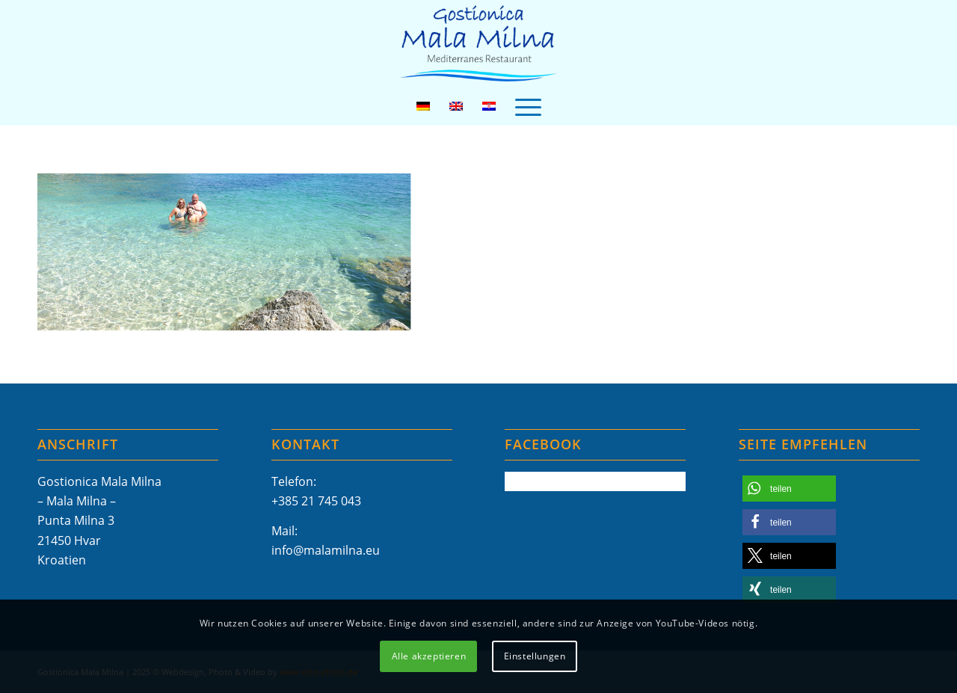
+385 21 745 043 (316, 501)
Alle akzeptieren (429, 656)
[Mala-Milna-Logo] (478, 44)
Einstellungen (535, 656)
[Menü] (528, 106)
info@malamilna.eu (325, 550)
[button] (789, 488)
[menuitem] (528, 106)
